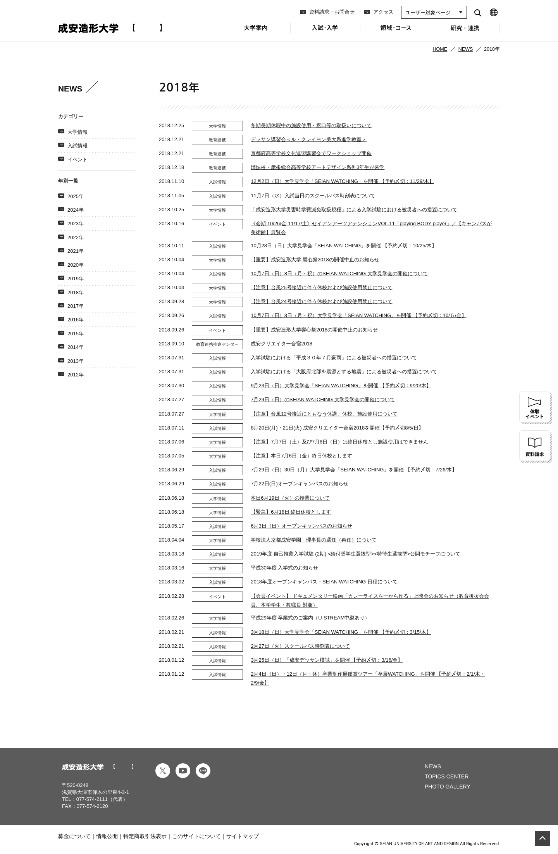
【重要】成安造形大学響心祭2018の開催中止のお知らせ (314, 330)
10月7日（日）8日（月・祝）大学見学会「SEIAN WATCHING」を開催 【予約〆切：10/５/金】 (358, 315)
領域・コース (395, 32)
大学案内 (255, 32)
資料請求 (535, 446)
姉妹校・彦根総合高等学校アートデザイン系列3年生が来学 (317, 167)
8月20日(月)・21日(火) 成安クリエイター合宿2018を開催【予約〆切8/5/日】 (337, 428)
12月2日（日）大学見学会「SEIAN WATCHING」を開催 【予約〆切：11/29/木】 (342, 181)
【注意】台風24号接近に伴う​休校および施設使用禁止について (321, 301)
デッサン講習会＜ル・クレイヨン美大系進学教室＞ (309, 139)
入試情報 (77, 145)
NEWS (465, 49)
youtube (183, 770)
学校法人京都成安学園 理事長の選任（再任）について (314, 540)
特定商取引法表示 (145, 836)
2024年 (75, 210)
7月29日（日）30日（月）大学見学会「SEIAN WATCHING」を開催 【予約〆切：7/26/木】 (354, 470)
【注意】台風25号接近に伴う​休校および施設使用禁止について (321, 287)
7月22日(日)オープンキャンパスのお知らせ (299, 484)
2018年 (75, 292)
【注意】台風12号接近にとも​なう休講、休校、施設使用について (324, 414)
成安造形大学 (110, 28)
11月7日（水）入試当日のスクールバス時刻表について (313, 195)
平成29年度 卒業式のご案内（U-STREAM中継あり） (310, 618)
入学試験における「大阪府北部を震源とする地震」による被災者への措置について (344, 371)
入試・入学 (325, 32)
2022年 (75, 237)
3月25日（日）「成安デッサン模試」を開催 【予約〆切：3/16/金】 (327, 660)
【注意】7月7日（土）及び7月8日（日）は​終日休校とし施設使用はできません (339, 442)
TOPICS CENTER (446, 776)
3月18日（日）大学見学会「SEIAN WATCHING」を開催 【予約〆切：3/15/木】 (341, 632)
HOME (439, 49)
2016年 (75, 320)
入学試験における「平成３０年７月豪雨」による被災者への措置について (334, 358)
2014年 (75, 347)
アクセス (383, 12)
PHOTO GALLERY (447, 786)
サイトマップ (242, 836)
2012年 (75, 375)
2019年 (75, 278)
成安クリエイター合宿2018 (281, 344)
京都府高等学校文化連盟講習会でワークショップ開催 (311, 153)
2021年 (75, 251)
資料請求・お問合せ (332, 12)
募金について (74, 836)
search (477, 12)
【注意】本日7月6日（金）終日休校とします (301, 456)
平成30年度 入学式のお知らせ (284, 568)
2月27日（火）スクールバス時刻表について (300, 646)
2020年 (75, 265)
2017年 (75, 306)
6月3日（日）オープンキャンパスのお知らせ (301, 526)
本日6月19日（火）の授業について (290, 498)
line (203, 770)
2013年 (75, 361)
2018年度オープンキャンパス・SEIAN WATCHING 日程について (324, 582)
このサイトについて (196, 836)
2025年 (75, 196)
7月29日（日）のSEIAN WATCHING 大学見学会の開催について (322, 399)
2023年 (75, 223)
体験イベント (535, 408)
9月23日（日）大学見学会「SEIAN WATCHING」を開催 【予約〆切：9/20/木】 (341, 385)
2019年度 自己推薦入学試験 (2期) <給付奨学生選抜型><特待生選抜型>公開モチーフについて (355, 554)
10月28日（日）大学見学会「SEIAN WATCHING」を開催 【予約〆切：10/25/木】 (344, 245)
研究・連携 (465, 32)
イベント (77, 159)
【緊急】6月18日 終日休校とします (291, 512)
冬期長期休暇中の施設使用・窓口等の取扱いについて (311, 125)
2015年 (75, 333)
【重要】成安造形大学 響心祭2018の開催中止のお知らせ (315, 259)
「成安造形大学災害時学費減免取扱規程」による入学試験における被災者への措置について (354, 209)
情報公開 (107, 836)
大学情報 (77, 132)
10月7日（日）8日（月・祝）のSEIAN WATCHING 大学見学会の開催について (339, 273)
